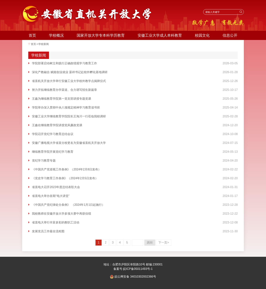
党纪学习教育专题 (44, 160)
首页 (32, 35)
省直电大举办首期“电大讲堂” (50, 195)
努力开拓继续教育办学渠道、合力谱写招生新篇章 (64, 89)
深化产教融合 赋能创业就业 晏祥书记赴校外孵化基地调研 (70, 72)
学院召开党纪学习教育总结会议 (52, 134)
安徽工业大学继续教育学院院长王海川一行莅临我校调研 (69, 116)
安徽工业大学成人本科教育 (160, 35)
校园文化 (202, 35)
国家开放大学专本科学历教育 (101, 35)
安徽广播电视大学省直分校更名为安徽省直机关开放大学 (69, 142)
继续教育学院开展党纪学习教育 (52, 151)
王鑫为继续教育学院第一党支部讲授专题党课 (61, 98)
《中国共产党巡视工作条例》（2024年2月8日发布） (66, 169)
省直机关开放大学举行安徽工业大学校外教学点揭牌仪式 (69, 81)
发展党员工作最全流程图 (48, 231)
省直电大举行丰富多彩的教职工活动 (55, 222)
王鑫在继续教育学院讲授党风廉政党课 (57, 125)
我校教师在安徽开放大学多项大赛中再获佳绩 (61, 213)
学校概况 (56, 35)
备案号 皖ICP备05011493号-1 (133, 268)
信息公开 (230, 35)
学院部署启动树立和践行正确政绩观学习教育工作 (64, 63)
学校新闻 (43, 44)
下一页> (163, 242)
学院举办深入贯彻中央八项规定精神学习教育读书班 (66, 107)
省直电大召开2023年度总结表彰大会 (56, 187)
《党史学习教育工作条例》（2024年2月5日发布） (65, 178)
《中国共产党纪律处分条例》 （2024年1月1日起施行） (68, 204)
